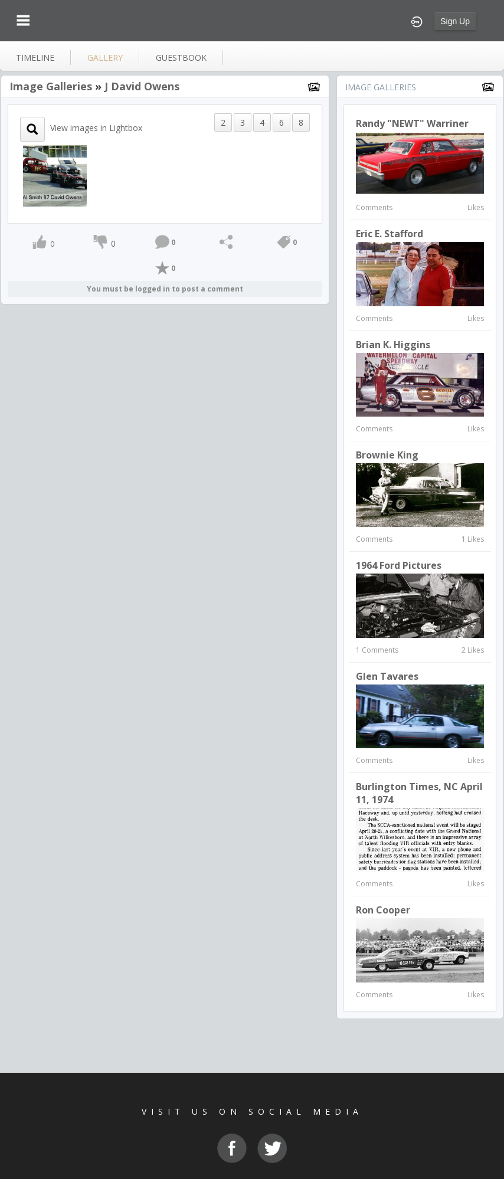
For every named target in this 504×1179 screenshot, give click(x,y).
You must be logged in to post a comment (165, 289)
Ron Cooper (383, 909)
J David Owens (141, 86)
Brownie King (387, 454)
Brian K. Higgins (393, 344)
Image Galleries (50, 86)
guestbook (181, 57)
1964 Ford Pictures (398, 565)
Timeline (35, 57)
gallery (105, 57)
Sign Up (455, 21)
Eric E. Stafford (389, 233)
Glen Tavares (387, 676)
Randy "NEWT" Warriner (412, 123)
